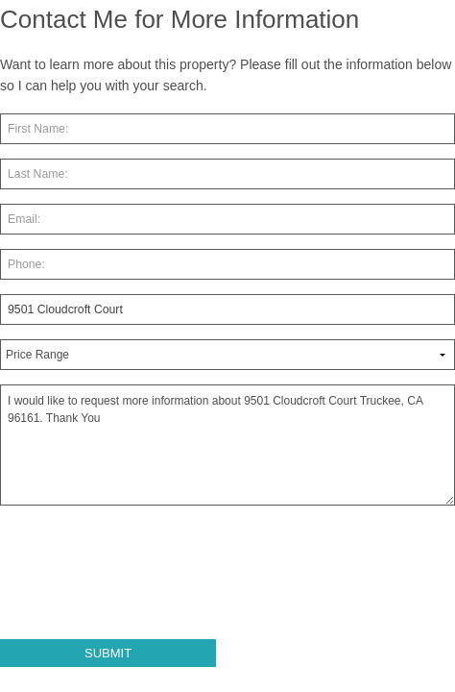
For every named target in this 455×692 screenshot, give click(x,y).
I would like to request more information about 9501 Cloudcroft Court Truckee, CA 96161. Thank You (227, 445)
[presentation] (146, 580)
